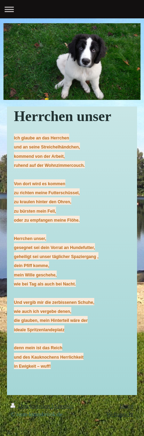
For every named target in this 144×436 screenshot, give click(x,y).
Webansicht (120, 414)
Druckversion (30, 406)
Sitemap (63, 406)
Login (127, 406)
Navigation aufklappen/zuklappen (72, 9)
